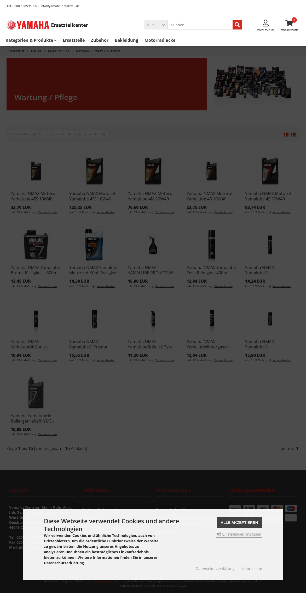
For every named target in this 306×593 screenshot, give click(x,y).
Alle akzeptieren (239, 522)
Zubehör (99, 40)
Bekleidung (126, 40)
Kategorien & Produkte (30, 40)
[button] (156, 25)
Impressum (252, 568)
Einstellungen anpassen (239, 534)
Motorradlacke (160, 40)
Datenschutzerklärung (215, 568)
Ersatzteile (74, 40)
